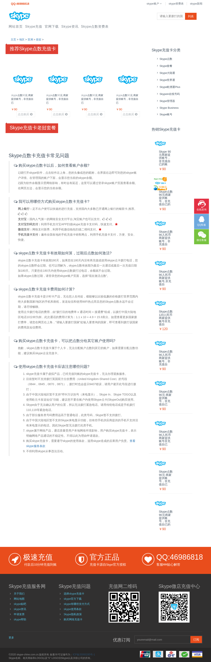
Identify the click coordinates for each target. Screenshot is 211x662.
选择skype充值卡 (74, 593)
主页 (13, 39)
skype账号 (164, 114)
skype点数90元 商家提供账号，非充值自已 (22, 98)
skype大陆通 (165, 72)
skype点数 (164, 58)
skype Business (167, 107)
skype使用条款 (73, 609)
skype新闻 (196, 3)
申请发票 (19, 614)
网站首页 (16, 26)
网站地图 (19, 599)
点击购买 (25, 114)
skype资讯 (69, 26)
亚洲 (30, 39)
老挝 (38, 39)
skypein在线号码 (168, 94)
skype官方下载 (73, 599)
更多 (11, 637)
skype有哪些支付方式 (77, 604)
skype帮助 (20, 619)
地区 (22, 39)
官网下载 (52, 26)
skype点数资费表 (95, 26)
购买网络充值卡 (73, 619)
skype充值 (33, 26)
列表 (191, 16)
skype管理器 (165, 101)
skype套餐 (164, 65)
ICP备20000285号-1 (84, 654)
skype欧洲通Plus (168, 87)
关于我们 (19, 593)
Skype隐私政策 (73, 614)
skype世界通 (165, 79)
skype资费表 (176, 3)
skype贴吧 (20, 604)
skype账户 (154, 3)
